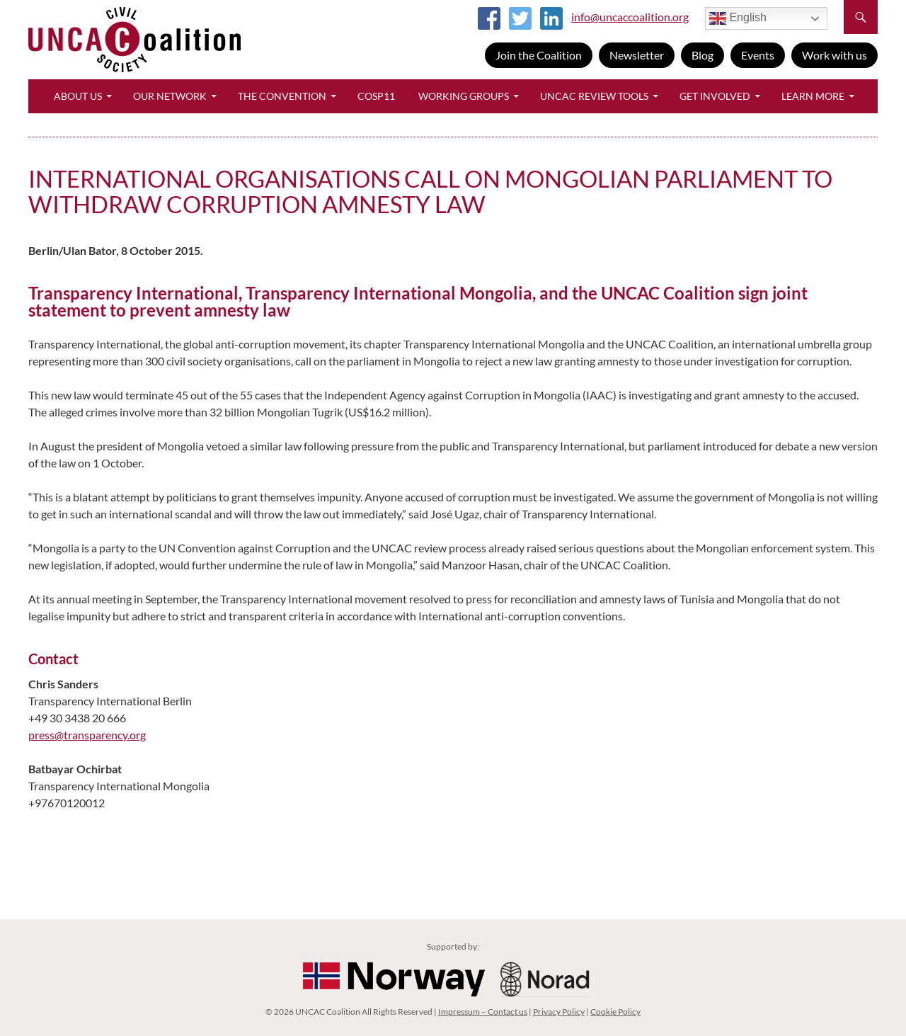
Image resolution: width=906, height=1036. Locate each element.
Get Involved (715, 96)
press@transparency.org (87, 734)
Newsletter (636, 55)
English (738, 18)
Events (757, 55)
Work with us (834, 55)
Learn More (812, 96)
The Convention (282, 96)
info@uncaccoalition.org (630, 16)
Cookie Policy (615, 1011)
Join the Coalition (538, 55)
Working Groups (463, 96)
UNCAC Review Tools (594, 96)
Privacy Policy (559, 1011)
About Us (78, 96)
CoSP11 (376, 96)
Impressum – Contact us (482, 1011)
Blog (702, 55)
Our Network (170, 96)
